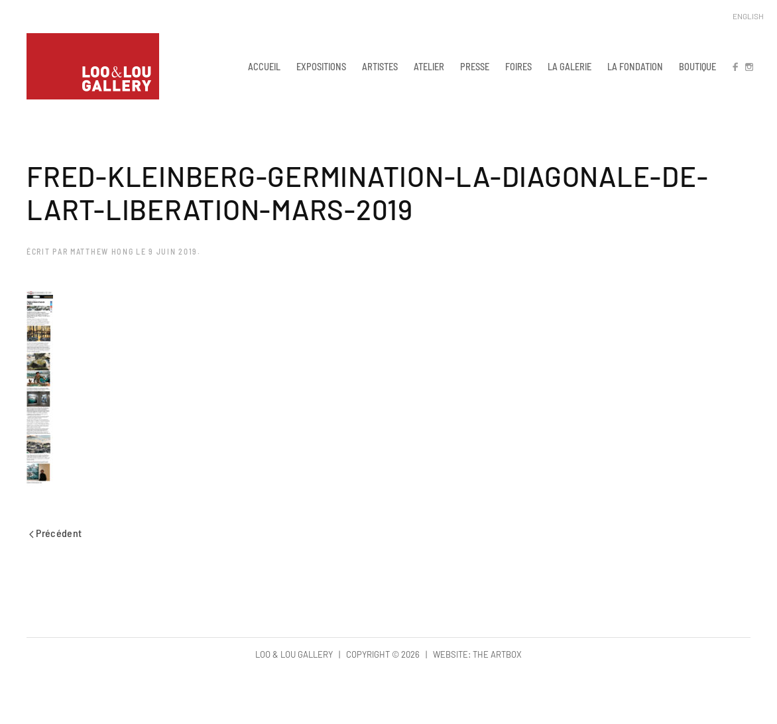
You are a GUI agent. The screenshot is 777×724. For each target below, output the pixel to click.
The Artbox (497, 654)
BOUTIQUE (697, 66)
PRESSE (474, 66)
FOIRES (518, 66)
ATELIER (429, 66)
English (748, 16)
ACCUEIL (264, 66)
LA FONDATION (635, 66)
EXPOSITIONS (321, 66)
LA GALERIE (569, 66)
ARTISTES (380, 66)
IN (748, 66)
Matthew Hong (101, 251)
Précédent (55, 532)
